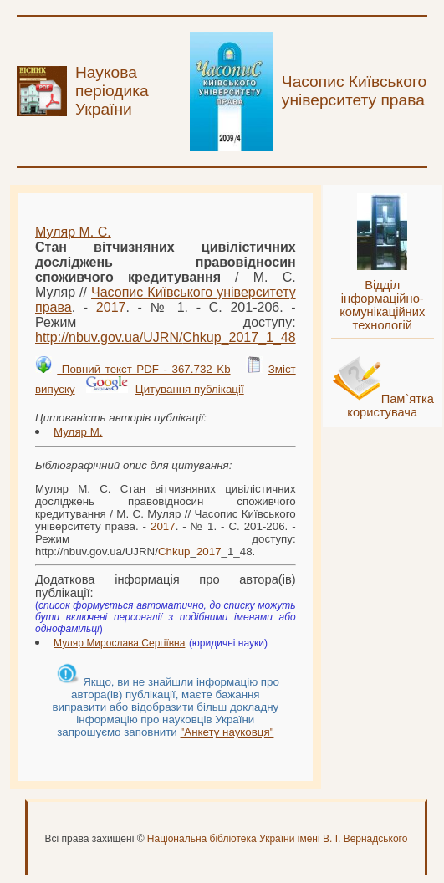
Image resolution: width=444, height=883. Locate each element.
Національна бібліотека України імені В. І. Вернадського (277, 839)
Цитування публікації (189, 389)
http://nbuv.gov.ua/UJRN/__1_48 (165, 337)
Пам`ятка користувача (390, 405)
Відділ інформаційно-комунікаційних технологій (382, 305)
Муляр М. (78, 432)
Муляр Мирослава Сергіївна (119, 643)
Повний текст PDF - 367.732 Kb (143, 369)
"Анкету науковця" (227, 732)
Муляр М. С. (73, 232)
